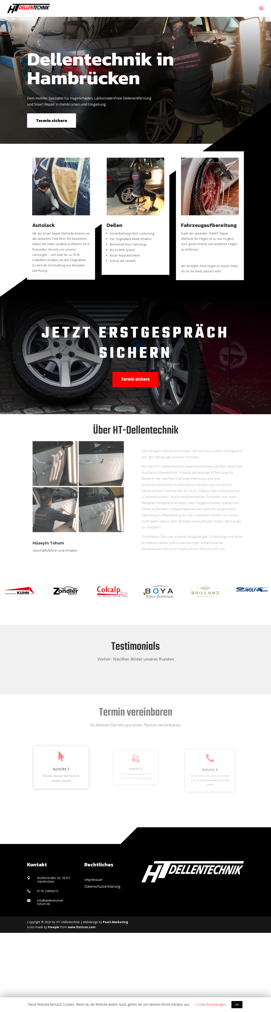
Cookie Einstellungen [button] (210, 1004)
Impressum (93, 958)
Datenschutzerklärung (102, 965)
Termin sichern (51, 120)
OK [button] (237, 1005)
